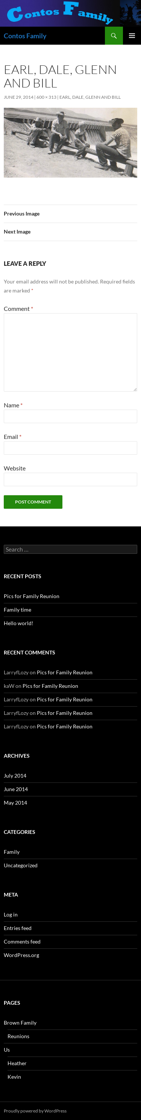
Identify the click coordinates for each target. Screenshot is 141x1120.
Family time (17, 609)
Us (7, 1049)
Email (12, 436)
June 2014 (16, 789)
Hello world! (18, 623)
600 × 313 (46, 97)
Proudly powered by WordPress (35, 1111)
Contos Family (25, 36)
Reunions (18, 1036)
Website (15, 468)
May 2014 (15, 802)
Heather (17, 1063)
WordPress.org (21, 955)
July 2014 (15, 775)
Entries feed (18, 928)
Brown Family (20, 1022)
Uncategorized (21, 865)
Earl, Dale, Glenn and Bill (90, 97)
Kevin (14, 1076)
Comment (18, 308)
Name (13, 405)
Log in (11, 914)
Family (12, 852)
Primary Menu (132, 36)
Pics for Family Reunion (31, 596)
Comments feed (22, 941)
